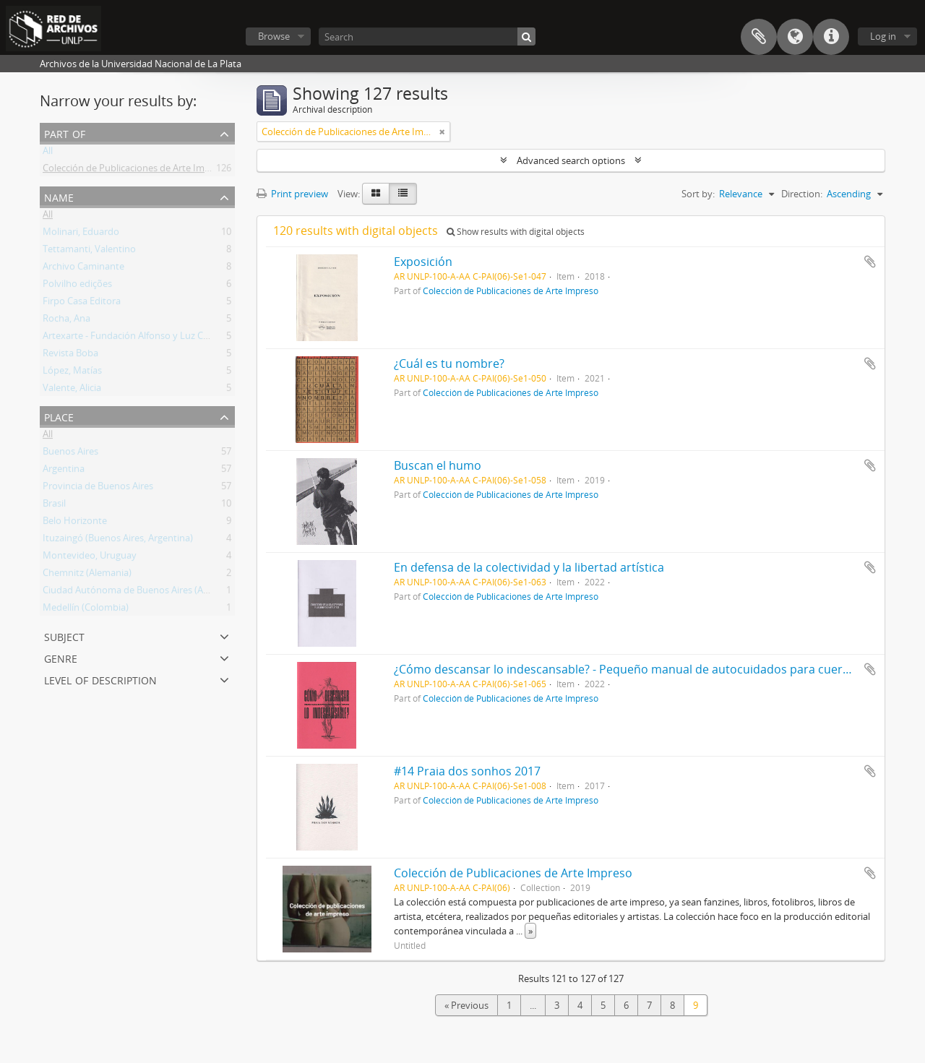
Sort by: (698, 193)
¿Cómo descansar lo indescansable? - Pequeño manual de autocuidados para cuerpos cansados (656, 669)
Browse (274, 36)
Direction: (801, 193)
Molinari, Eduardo (81, 234)
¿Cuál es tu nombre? (449, 363)
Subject (64, 635)
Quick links (831, 37)
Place (59, 416)
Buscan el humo (437, 465)
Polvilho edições (77, 286)
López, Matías (72, 372)
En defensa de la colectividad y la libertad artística (529, 567)
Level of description (100, 679)
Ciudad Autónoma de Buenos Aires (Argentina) (142, 592)
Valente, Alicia (72, 390)
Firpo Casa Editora (82, 303)
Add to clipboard (870, 261)
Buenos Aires (70, 453)
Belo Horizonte (75, 523)
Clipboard (759, 37)
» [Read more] (530, 930)
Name (59, 196)
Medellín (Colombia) (86, 609)
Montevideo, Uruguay (90, 557)
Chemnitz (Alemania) (87, 575)
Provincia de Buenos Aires (98, 488)
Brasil (54, 505)
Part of (64, 132)
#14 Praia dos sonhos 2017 (467, 771)
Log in (883, 36)
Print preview (292, 193)
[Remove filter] (442, 131)
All (48, 153)
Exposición (423, 262)
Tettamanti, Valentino (89, 251)
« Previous (466, 1005)
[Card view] (376, 194)
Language (795, 37)
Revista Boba (70, 355)
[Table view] (403, 194)
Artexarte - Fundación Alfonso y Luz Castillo (135, 338)
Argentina (64, 471)
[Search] (427, 36)
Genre (60, 657)
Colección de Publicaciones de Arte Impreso (136, 170)
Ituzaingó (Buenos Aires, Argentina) (118, 540)
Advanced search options (571, 160)
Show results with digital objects (516, 231)
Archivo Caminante (83, 268)
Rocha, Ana (66, 320)
